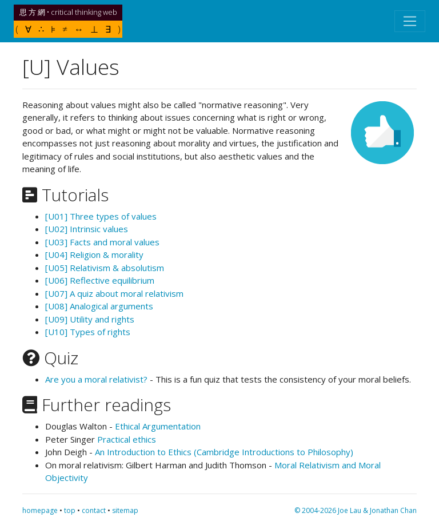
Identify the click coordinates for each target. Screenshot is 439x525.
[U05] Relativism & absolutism (104, 267)
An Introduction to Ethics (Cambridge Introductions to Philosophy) (224, 452)
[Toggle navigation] (409, 21)
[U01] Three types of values (101, 216)
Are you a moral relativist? (96, 379)
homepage (40, 510)
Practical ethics (126, 439)
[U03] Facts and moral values (102, 242)
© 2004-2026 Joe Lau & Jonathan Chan (355, 510)
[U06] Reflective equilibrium (99, 280)
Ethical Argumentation (158, 426)
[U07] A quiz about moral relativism (114, 293)
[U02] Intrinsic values (86, 228)
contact (94, 510)
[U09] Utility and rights (89, 319)
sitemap (125, 510)
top (69, 510)
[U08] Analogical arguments (99, 306)
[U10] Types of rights (87, 331)
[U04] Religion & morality (94, 254)
